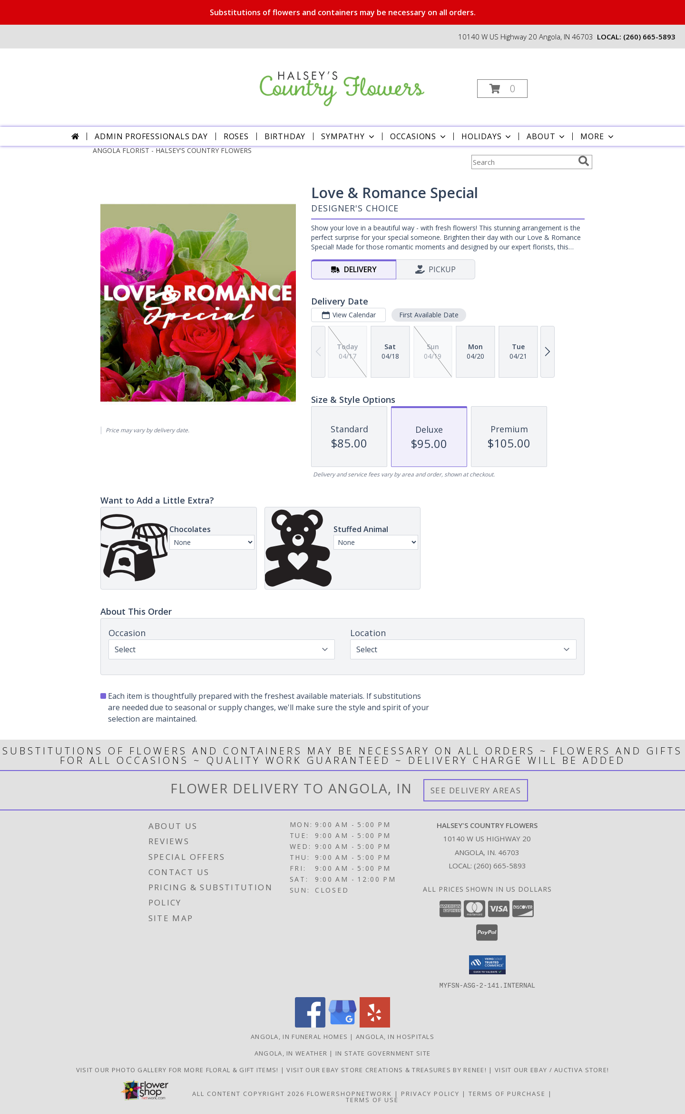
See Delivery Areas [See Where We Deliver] (476, 790)
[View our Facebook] (310, 1024)
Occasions (419, 136)
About (547, 136)
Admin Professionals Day (151, 136)
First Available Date (429, 314)
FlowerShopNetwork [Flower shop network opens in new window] (349, 1093)
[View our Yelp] (375, 1024)
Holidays (487, 136)
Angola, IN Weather (290, 1052)
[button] (502, 88)
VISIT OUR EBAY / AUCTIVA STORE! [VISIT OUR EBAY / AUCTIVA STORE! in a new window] (552, 1069)
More (597, 136)
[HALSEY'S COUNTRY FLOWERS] (342, 78)
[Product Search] (523, 162)
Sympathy (348, 136)
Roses (236, 136)
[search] (584, 161)
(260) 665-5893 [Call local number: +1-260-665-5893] (649, 36)
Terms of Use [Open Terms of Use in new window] (372, 1099)
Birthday (284, 136)
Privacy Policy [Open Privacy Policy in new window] (430, 1093)
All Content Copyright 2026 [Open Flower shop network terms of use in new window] (248, 1093)
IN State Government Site (383, 1052)
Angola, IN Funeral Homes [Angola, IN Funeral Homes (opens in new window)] (299, 1036)
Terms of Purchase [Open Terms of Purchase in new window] (507, 1093)
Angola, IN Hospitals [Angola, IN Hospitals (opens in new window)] (395, 1036)
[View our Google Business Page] (342, 1024)
